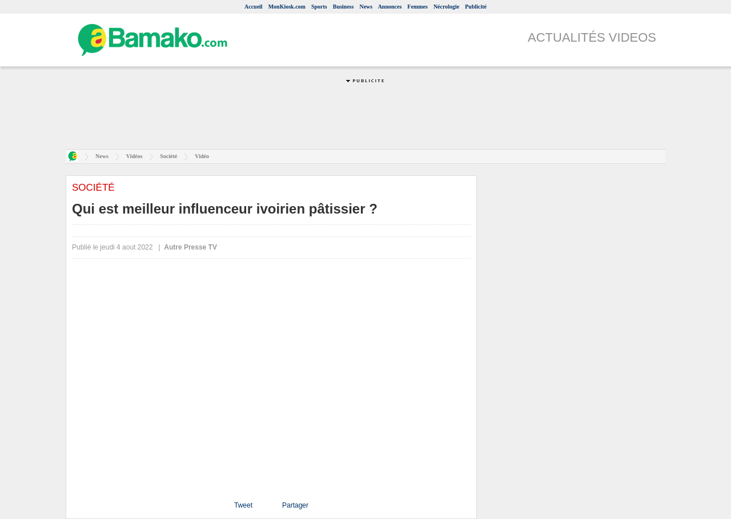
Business (343, 6)
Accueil (253, 6)
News (365, 6)
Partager (295, 505)
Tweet (243, 505)
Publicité (476, 6)
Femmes (417, 6)
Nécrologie (446, 6)
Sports (319, 6)
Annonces (390, 6)
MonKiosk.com (287, 6)
